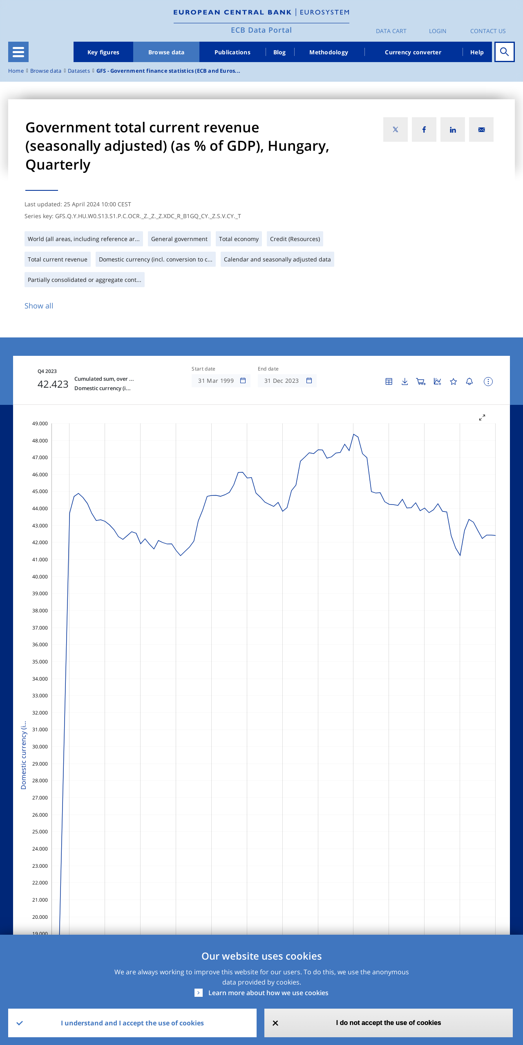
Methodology (328, 52)
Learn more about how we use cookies (268, 992)
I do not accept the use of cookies (388, 1022)
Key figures (103, 52)
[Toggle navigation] (18, 52)
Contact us (488, 31)
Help (477, 52)
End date (268, 369)
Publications (232, 52)
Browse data (166, 52)
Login (438, 31)
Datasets (79, 70)
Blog (279, 52)
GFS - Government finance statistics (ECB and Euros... (168, 70)
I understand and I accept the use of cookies (132, 1022)
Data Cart (391, 31)
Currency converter (413, 52)
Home (16, 70)
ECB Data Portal (261, 30)
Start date (203, 369)
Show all (39, 305)
